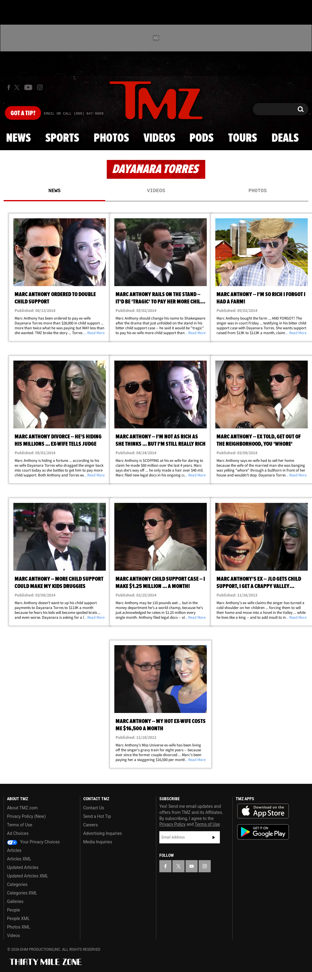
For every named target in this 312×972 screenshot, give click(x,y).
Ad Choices (18, 833)
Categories (17, 884)
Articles (14, 850)
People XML (18, 918)
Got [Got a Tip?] (23, 113)
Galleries (15, 901)
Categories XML (22, 893)
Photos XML (18, 927)
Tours (242, 138)
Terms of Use (19, 824)
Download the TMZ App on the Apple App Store (263, 811)
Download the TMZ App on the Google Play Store (263, 832)
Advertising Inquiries (102, 833)
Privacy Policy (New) (26, 816)
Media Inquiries (97, 841)
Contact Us (93, 807)
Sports (62, 138)
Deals (285, 138)
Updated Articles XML (27, 875)
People (13, 910)
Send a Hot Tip (97, 816)
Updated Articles (22, 867)
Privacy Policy (172, 824)
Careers (90, 824)
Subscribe (214, 837)
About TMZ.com (22, 807)
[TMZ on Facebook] (9, 87)
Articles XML (19, 858)
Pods (201, 138)
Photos (111, 138)
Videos (159, 138)
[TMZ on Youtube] (28, 87)
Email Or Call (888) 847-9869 (73, 114)
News (18, 138)
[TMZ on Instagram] (40, 87)
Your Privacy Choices (33, 841)
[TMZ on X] (18, 87)
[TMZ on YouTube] (191, 866)
